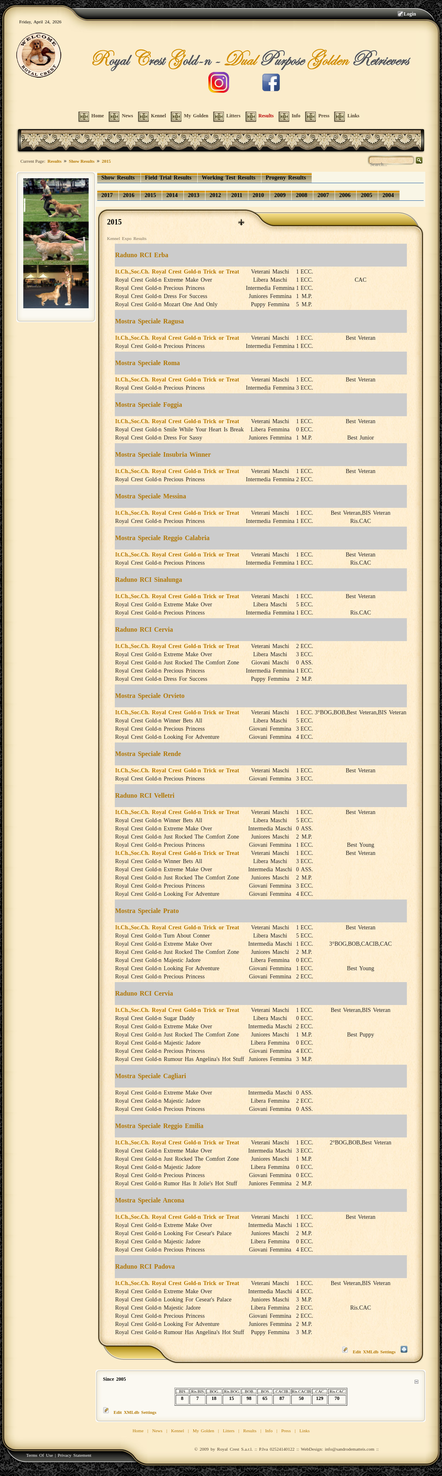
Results (54, 161)
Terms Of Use (39, 1455)
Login (410, 14)
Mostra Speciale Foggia (148, 404)
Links (304, 1430)
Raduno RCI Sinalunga (148, 579)
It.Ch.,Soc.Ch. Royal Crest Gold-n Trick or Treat (177, 272)
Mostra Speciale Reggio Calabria (162, 537)
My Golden (203, 1430)
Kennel (177, 1430)
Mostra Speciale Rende (148, 753)
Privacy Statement (74, 1455)
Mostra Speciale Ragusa (149, 321)
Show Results (82, 161)
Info (268, 1430)
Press (285, 1430)
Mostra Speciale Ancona (149, 1200)
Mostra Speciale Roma (147, 362)
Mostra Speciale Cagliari (150, 1075)
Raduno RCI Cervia (144, 629)
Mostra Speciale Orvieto (150, 695)
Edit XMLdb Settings (374, 1351)
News (157, 1430)
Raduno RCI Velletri (144, 795)
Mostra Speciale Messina (150, 496)
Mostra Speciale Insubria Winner (163, 454)
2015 (106, 161)
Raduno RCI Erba (141, 254)
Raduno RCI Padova (145, 1266)
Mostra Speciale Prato (147, 910)
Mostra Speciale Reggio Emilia (159, 1125)
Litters (228, 1430)
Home (137, 1430)
